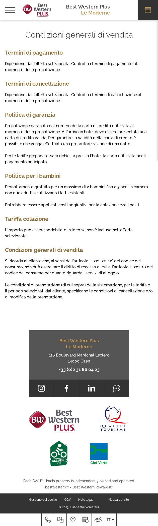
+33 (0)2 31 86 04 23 (79, 369)
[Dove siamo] (72, 519)
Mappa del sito (118, 499)
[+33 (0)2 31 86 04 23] (47, 519)
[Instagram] (41, 388)
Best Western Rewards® (92, 487)
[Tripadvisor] (116, 388)
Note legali (85, 499)
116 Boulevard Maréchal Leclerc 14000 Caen (79, 358)
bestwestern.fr (57, 487)
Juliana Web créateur (84, 507)
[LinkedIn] (91, 388)
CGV (67, 499)
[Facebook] (66, 388)
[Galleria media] (60, 519)
